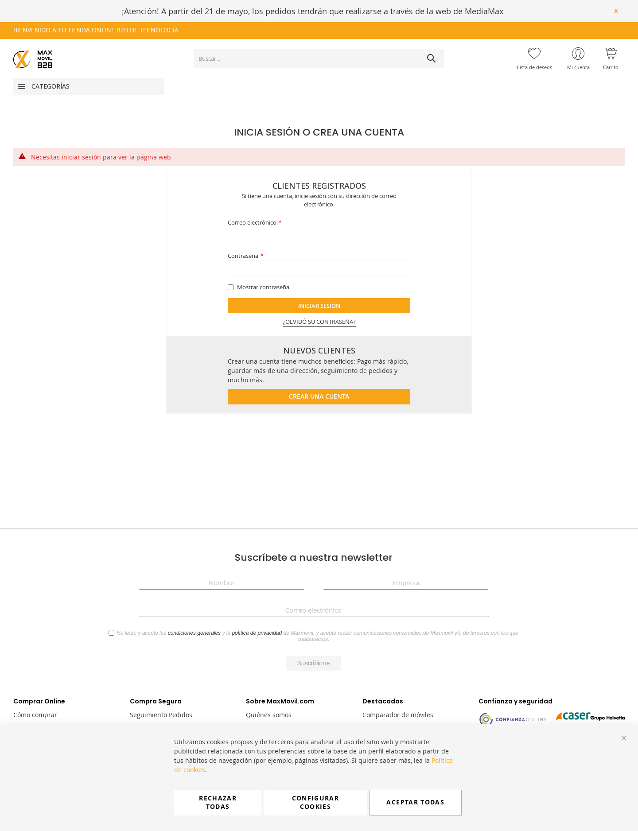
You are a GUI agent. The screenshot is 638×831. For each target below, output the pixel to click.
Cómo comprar (35, 715)
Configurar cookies (315, 802)
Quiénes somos (269, 715)
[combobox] (318, 58)
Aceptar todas (415, 802)
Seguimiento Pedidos (161, 715)
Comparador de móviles (397, 715)
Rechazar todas (218, 802)
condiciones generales (194, 633)
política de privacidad (257, 633)
